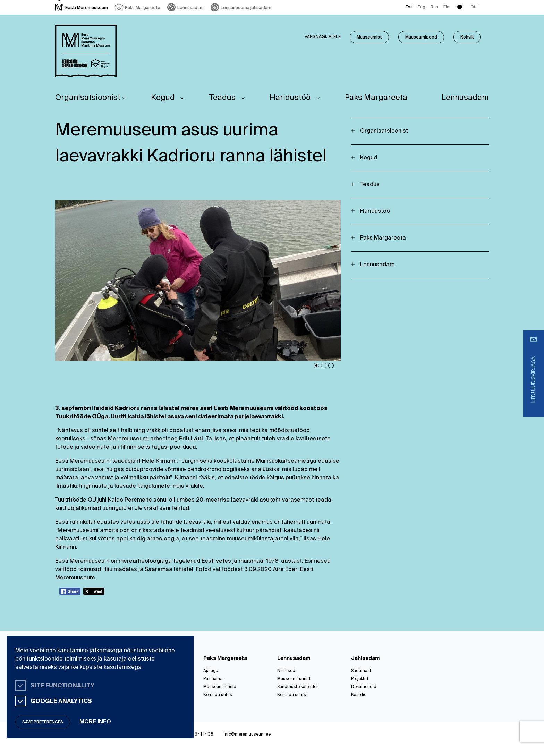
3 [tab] (331, 365)
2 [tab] (323, 365)
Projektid (359, 679)
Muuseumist (369, 37)
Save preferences (42, 722)
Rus (434, 7)
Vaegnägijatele (323, 37)
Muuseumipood (421, 37)
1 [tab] (316, 365)
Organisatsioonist (87, 98)
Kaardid (359, 695)
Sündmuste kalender (297, 687)
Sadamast (361, 671)
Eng (421, 7)
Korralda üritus (217, 695)
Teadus (222, 98)
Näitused (286, 671)
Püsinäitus (213, 679)
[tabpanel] (198, 280)
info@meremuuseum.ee (247, 734)
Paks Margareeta (376, 98)
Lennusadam (465, 98)
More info (95, 722)
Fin (446, 7)
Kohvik (467, 37)
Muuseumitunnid (219, 687)
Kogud (163, 98)
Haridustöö (290, 98)
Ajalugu (210, 671)
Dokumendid (363, 687)
